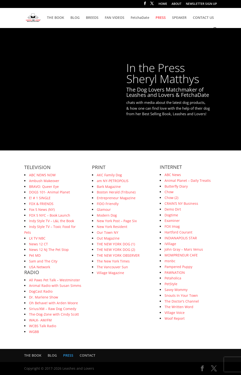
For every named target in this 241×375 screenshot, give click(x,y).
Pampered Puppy (178, 266)
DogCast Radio (41, 291)
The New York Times (113, 261)
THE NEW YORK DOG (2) (116, 249)
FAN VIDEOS (114, 18)
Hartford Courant (178, 232)
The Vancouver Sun (112, 267)
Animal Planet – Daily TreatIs (188, 180)
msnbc (170, 261)
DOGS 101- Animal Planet (49, 192)
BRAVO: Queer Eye (44, 186)
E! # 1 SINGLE (40, 198)
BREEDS (92, 18)
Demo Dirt (173, 209)
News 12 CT (38, 244)
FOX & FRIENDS (41, 203)
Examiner (172, 220)
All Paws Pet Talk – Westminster (54, 280)
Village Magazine (110, 272)
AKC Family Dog (109, 175)
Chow (169, 192)
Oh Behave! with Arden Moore (53, 303)
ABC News (173, 174)
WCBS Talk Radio (42, 326)
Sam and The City (43, 261)
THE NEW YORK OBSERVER (118, 255)
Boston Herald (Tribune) (116, 192)
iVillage (170, 243)
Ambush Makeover (44, 180)
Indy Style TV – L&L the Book (51, 221)
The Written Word (179, 306)
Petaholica (173, 278)
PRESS (161, 18)
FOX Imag (172, 226)
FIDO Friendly (108, 203)
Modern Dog (107, 215)
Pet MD (35, 255)
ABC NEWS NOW (42, 175)
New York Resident (112, 226)
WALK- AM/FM (40, 320)
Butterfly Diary (176, 186)
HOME (162, 4)
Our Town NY (107, 232)
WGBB (34, 331)
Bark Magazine (109, 186)
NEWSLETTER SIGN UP (201, 4)
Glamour (104, 209)
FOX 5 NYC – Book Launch (49, 215)
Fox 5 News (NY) (42, 209)
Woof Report (175, 318)
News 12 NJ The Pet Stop (49, 249)
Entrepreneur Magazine (116, 198)
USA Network (39, 267)
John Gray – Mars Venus (184, 249)
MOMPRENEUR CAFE (181, 255)
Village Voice (175, 312)
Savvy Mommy (176, 289)
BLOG (75, 18)
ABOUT (176, 4)
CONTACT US (203, 18)
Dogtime (171, 215)
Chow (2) (171, 197)
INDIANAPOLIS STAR (181, 238)
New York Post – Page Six (117, 221)
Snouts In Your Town (181, 295)
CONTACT (87, 355)
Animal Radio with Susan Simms (55, 285)
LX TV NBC (37, 238)
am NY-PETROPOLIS (112, 180)
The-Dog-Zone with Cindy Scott (54, 314)
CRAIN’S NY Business (181, 203)
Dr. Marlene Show (43, 297)
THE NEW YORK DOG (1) (116, 244)
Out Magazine (108, 238)
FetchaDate (140, 18)
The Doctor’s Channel (182, 301)
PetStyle (171, 284)
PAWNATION (175, 272)
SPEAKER (179, 18)
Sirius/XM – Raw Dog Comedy (52, 308)
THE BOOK (55, 18)
